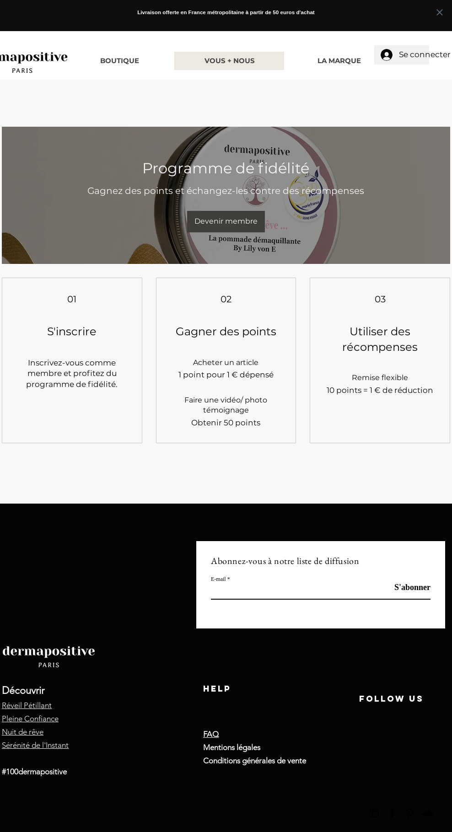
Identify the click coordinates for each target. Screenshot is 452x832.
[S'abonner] (407, 587)
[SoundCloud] (427, 813)
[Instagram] (374, 813)
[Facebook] (392, 813)
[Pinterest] (410, 813)
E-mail (218, 579)
